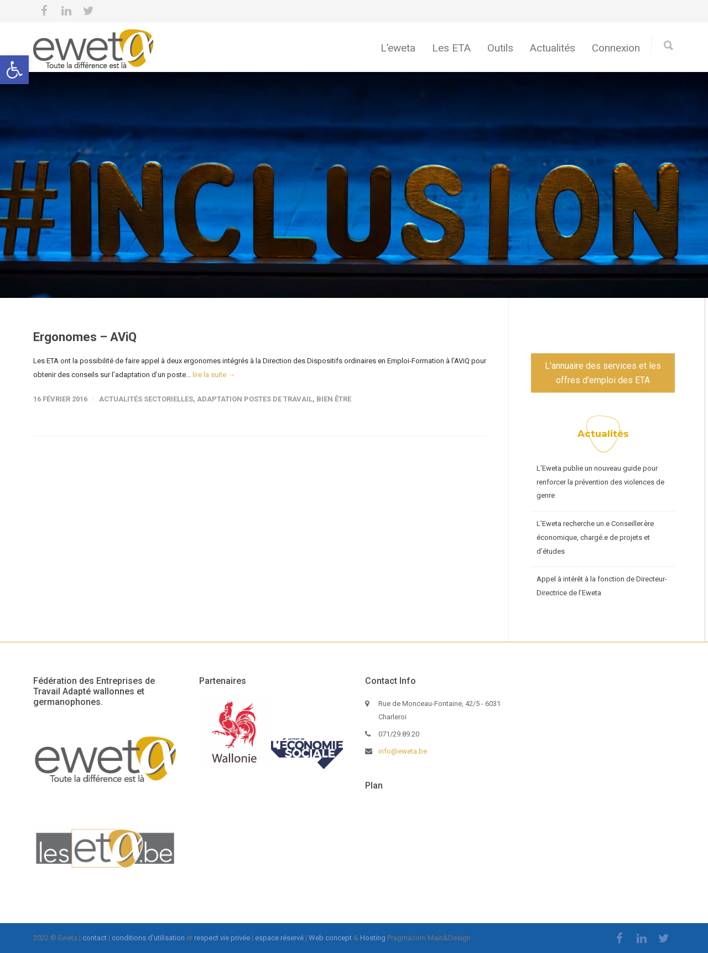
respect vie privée (222, 938)
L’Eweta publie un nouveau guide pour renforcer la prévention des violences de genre (600, 481)
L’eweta (398, 48)
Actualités (552, 48)
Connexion (616, 48)
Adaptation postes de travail (255, 399)
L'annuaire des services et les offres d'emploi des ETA (603, 372)
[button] (14, 69)
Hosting (373, 938)
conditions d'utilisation (148, 938)
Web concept (330, 938)
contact (94, 938)
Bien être (333, 399)
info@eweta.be (402, 751)
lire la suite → (213, 374)
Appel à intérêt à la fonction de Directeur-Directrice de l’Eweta (602, 586)
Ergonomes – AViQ (85, 337)
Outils (500, 48)
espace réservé (279, 938)
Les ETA (451, 48)
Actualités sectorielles (146, 399)
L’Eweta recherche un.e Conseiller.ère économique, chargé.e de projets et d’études (595, 537)
